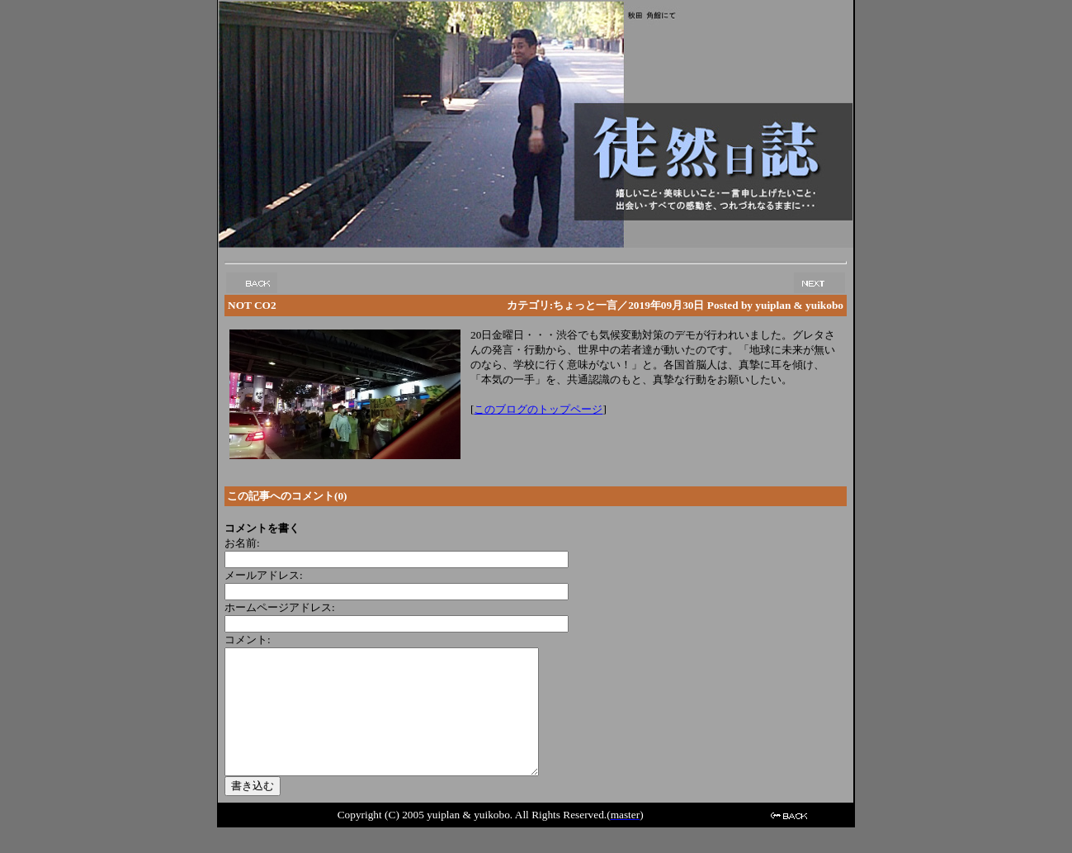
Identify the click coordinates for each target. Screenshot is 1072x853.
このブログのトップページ (538, 409)
